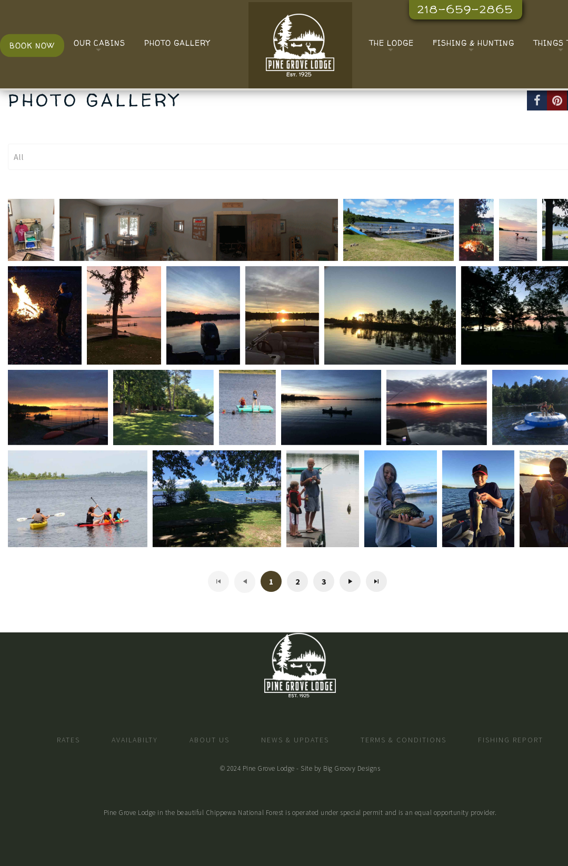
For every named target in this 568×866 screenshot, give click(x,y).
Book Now (32, 46)
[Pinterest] (557, 100)
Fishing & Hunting (473, 43)
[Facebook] (537, 100)
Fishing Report (510, 739)
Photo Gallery (177, 43)
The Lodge (391, 43)
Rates (68, 739)
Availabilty (135, 739)
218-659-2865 (465, 9)
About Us (210, 739)
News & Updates (295, 739)
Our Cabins (99, 43)
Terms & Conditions (403, 739)
